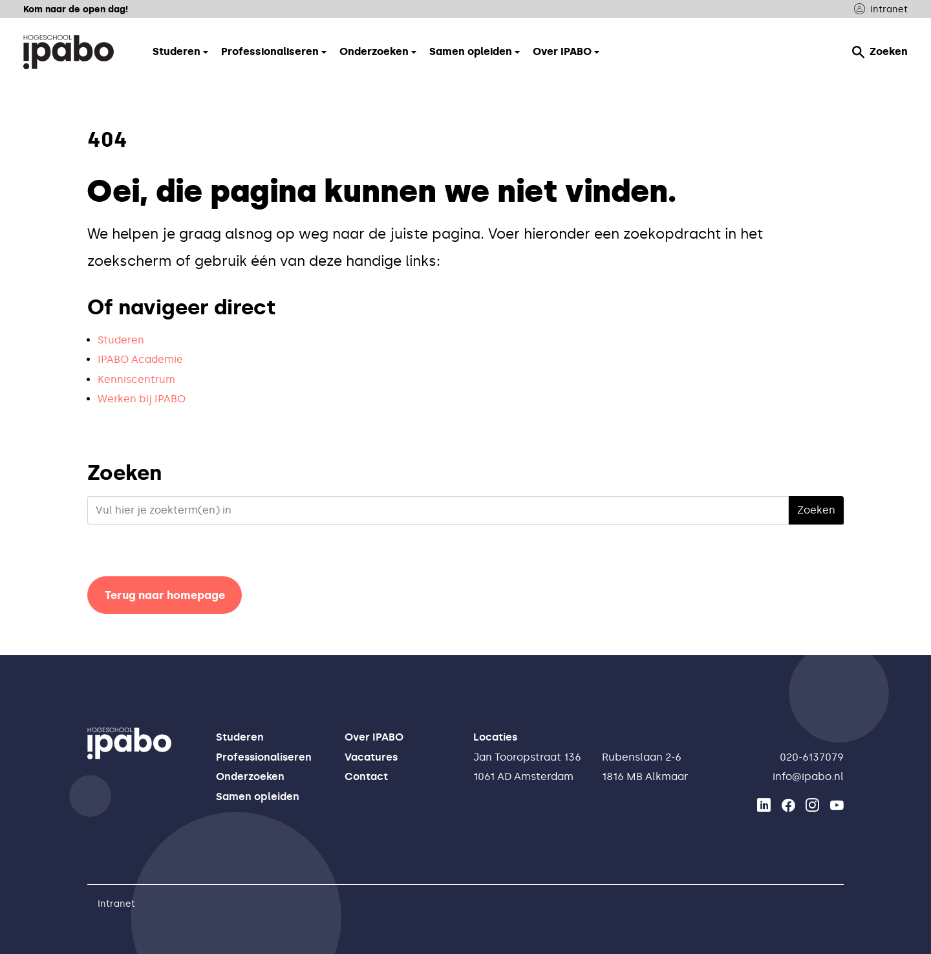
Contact (366, 776)
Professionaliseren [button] (270, 51)
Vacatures (371, 757)
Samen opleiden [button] (470, 51)
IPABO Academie (140, 359)
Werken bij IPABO (142, 399)
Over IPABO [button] (562, 51)
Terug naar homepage (165, 595)
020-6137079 (812, 757)
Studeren (121, 340)
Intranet (881, 9)
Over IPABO (374, 737)
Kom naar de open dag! (75, 9)
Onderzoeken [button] (374, 51)
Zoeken (880, 51)
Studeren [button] (176, 51)
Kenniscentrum (136, 379)
